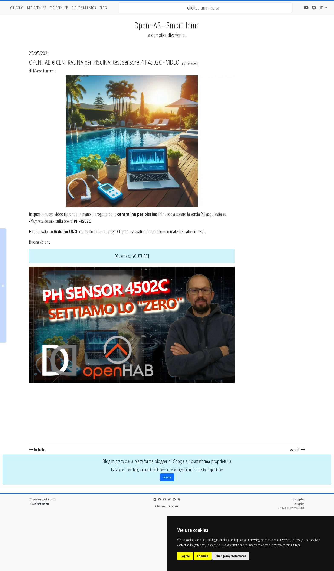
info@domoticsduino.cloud (167, 506)
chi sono (16, 7)
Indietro (37, 449)
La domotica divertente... (167, 34)
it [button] (322, 7)
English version (189, 63)
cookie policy (299, 504)
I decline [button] (202, 556)
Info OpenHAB (36, 7)
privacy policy (298, 499)
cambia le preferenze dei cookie (291, 508)
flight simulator (83, 7)
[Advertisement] (132, 412)
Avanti (297, 449)
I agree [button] (185, 556)
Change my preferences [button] (231, 556)
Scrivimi (167, 477)
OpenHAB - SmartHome (167, 25)
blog (103, 7)
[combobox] (205, 7)
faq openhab (58, 7)
